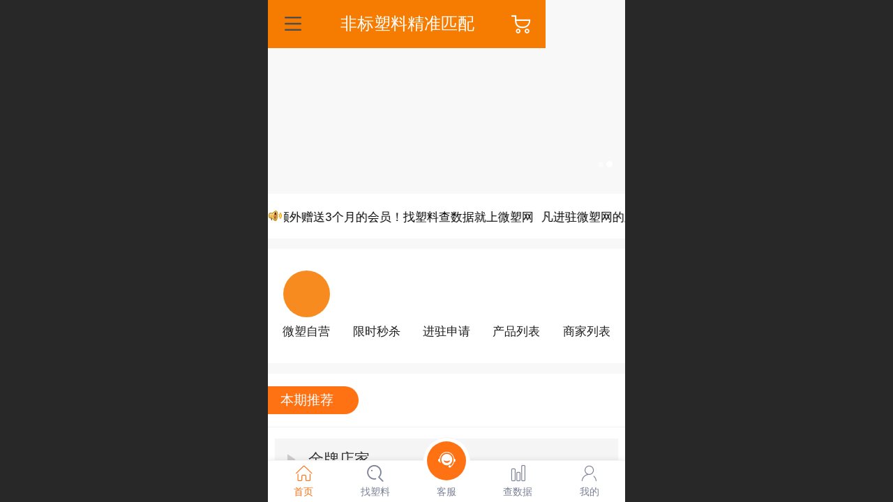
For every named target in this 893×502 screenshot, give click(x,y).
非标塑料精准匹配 (447, 23)
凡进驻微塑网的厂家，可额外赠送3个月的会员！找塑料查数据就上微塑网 (359, 217)
